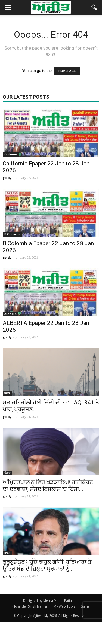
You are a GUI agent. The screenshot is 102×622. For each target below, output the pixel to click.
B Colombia (12, 234)
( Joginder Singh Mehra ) (30, 606)
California (10, 154)
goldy (7, 178)
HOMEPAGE (67, 71)
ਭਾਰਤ (7, 393)
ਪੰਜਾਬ (7, 473)
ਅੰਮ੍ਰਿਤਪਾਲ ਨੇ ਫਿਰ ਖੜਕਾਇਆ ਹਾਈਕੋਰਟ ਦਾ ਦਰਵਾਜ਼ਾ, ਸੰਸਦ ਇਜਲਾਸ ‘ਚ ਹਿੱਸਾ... (48, 485)
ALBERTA (10, 314)
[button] (94, 7)
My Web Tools (64, 606)
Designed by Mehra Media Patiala (49, 600)
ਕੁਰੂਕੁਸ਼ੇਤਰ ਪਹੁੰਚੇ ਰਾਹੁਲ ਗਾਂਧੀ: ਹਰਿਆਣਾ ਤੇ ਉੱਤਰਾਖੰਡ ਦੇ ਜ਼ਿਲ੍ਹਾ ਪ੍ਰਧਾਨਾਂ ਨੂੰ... (47, 565)
